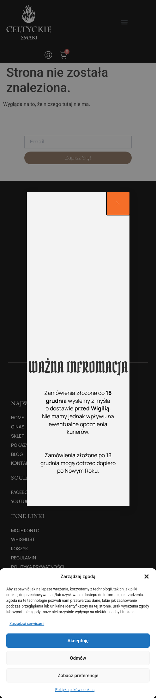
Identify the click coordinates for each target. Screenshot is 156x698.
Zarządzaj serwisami (26, 623)
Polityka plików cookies (74, 690)
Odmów (78, 658)
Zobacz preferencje (78, 675)
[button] (146, 576)
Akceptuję (77, 641)
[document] (78, 349)
